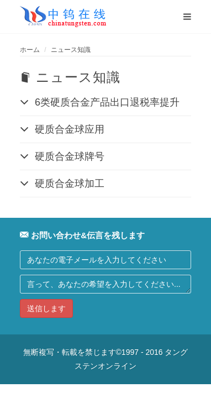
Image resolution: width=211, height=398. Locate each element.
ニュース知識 (71, 50)
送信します (46, 308)
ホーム (30, 50)
